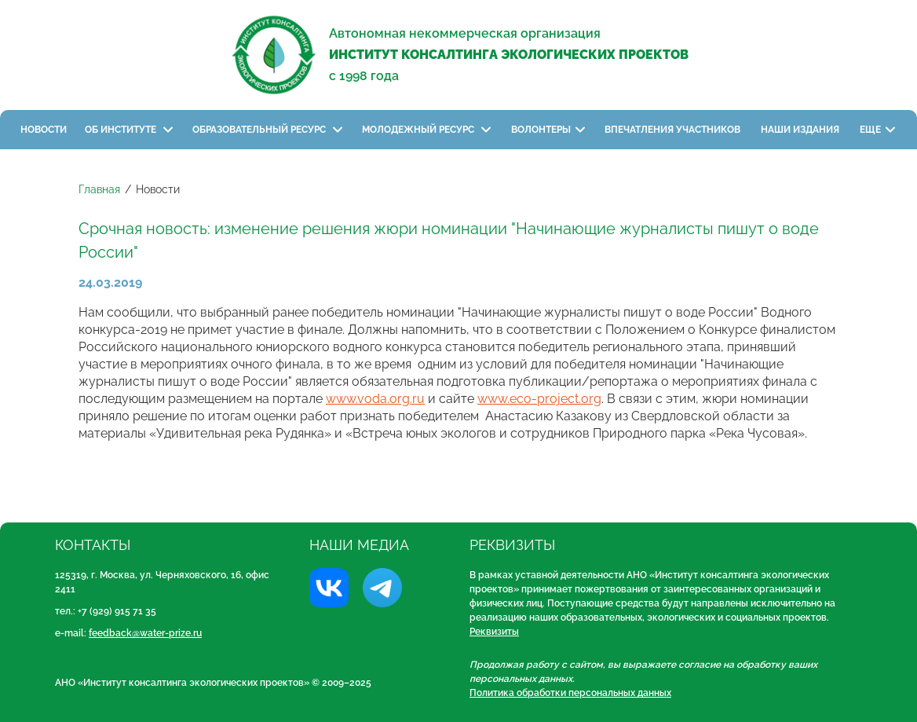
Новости (43, 129)
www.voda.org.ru (375, 398)
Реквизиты (494, 631)
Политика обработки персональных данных (570, 692)
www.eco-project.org (539, 398)
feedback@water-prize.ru (145, 633)
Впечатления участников (674, 129)
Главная (99, 189)
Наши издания (801, 129)
